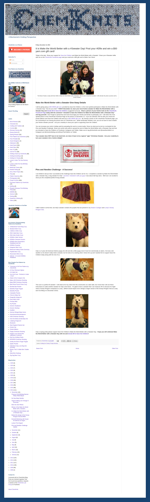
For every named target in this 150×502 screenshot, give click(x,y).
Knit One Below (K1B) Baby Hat (19, 318)
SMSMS (12, 192)
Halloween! (13, 143)
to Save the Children (60, 111)
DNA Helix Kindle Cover (16, 235)
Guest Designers (14, 141)
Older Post (115, 348)
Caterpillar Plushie (15, 293)
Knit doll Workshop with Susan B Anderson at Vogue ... (20, 419)
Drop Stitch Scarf (15, 299)
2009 (12, 467)
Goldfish (12, 310)
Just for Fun (13, 151)
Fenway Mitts (13, 301)
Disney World (13, 132)
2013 (12, 457)
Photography (13, 178)
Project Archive (54, 343)
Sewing (12, 196)
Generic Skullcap (15, 308)
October (14, 432)
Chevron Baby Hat (15, 295)
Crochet (12, 128)
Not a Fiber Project (15, 172)
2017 (12, 382)
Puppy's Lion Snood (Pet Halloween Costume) (17, 334)
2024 (12, 365)
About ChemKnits (13, 489)
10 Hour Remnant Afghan (17, 270)
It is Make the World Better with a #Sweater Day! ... (20, 411)
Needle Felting (14, 169)
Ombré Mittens (14, 329)
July (13, 440)
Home (77, 348)
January (14, 454)
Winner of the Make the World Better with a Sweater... (20, 407)
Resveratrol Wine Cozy (16, 254)
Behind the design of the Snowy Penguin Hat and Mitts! (20, 415)
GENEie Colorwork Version (17, 239)
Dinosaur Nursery (15, 130)
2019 (12, 377)
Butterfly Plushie (14, 291)
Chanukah (13, 124)
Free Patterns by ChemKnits (18, 136)
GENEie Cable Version (16, 237)
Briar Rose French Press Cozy (18, 284)
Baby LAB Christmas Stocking (18, 280)
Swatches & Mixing (15, 198)
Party (11, 174)
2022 (12, 370)
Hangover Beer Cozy (16, 247)
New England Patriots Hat (17, 325)
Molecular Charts (15, 167)
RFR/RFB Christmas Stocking (18, 339)
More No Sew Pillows (17, 404)
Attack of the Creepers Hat (17, 278)
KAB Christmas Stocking (17, 316)
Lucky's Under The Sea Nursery (19, 160)
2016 (12, 385)
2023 (12, 368)
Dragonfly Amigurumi (16, 297)
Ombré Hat (13, 327)
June (13, 442)
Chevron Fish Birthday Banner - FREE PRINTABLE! (20, 395)
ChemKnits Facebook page (53, 57)
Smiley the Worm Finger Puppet (19, 341)
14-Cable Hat (13, 272)
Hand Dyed (13, 145)
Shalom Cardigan (96, 207)
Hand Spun (13, 147)
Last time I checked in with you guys (74, 176)
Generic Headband (15, 306)
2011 (12, 462)
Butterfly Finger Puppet (16, 288)
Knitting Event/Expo (15, 156)
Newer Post (39, 348)
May (13, 445)
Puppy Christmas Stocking (17, 331)
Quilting (12, 186)
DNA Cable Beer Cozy (16, 233)
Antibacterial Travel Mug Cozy (18, 226)
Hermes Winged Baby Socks (18, 312)
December (15, 392)
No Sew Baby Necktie (18, 398)
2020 (12, 375)
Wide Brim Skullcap (15, 353)
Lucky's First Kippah (17, 423)
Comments (13, 63)
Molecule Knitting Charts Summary (19, 249)
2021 (12, 373)
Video (11, 200)
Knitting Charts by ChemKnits (18, 153)
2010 (12, 465)
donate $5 (50, 111)
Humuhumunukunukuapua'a (18, 314)
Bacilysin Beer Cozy (15, 229)
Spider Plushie (14, 343)
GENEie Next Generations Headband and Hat (17, 242)
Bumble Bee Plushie (15, 286)
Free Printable (14, 139)
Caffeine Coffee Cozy (16, 231)
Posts (12, 60)
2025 (12, 363)
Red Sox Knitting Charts (16, 337)
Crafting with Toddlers (16, 126)
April (13, 447)
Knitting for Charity (45, 343)
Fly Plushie (13, 303)
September (15, 435)
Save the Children (66, 55)
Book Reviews (14, 121)
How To (12, 149)
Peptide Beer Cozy (15, 251)
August (14, 437)
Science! (12, 194)
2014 (12, 390)
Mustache (12, 323)
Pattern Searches (15, 176)
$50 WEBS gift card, (55, 107)
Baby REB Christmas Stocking (18, 282)
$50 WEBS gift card (74, 118)
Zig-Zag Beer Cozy (15, 355)
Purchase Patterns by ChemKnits (19, 182)
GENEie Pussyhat (15, 245)
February (14, 452)
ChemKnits (45, 340)
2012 (12, 460)
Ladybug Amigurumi (15, 321)
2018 (12, 380)
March (14, 449)
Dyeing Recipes (14, 134)
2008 (12, 470)
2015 (12, 387)
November (15, 430)
